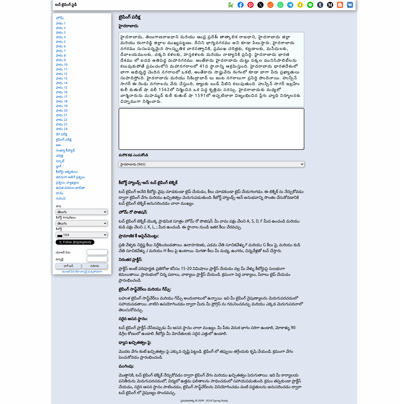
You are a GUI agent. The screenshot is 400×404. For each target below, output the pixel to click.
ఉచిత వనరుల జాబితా (70, 187)
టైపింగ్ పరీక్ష (63, 139)
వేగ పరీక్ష (61, 134)
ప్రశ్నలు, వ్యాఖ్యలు (67, 182)
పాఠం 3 (61, 32)
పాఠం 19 (61, 106)
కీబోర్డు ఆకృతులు (67, 171)
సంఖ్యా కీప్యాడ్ (65, 150)
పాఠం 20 (61, 110)
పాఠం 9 (61, 60)
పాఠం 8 (61, 55)
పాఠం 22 (61, 119)
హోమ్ (60, 18)
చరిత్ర (59, 155)
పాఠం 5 (61, 41)
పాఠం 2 (61, 28)
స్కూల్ (60, 161)
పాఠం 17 (61, 96)
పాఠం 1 (61, 23)
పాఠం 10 (61, 64)
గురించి (61, 198)
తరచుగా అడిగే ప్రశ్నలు (70, 177)
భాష (58, 205)
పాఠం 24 (61, 129)
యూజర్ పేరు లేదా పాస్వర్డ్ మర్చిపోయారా (82, 271)
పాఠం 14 (61, 83)
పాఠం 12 (61, 73)
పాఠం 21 (61, 115)
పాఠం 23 (61, 124)
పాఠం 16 (61, 92)
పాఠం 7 (61, 51)
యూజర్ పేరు (63, 252)
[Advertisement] (331, 98)
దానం (60, 193)
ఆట (58, 145)
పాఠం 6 (61, 46)
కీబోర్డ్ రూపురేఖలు (66, 217)
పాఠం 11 (61, 69)
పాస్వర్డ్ (60, 259)
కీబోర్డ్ (59, 228)
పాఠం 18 (61, 101)
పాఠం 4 (61, 37)
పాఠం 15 (61, 87)
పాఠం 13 (61, 78)
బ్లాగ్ (58, 166)
